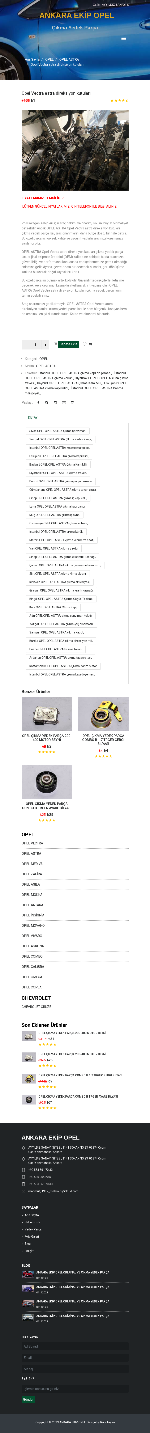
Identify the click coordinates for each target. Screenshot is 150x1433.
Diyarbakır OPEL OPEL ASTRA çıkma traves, (58, 472)
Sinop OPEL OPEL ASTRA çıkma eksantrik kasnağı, (62, 556)
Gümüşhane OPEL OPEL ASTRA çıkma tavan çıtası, (63, 489)
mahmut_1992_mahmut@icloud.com (53, 1191)
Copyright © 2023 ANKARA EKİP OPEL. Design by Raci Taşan (75, 1422)
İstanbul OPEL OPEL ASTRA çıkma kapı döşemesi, (62, 674)
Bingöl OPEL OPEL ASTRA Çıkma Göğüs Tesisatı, (61, 598)
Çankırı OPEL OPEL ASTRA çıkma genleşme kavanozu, (65, 565)
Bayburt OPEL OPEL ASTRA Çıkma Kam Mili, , (70, 383)
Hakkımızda (32, 1222)
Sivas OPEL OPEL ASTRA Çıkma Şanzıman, (57, 430)
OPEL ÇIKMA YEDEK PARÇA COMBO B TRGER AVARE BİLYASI (46, 806)
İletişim (29, 1250)
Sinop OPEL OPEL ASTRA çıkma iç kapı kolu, (58, 498)
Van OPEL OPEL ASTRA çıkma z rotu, (53, 548)
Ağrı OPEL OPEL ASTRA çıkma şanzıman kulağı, (60, 615)
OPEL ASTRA (69, 60)
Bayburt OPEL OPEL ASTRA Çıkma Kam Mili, (58, 464)
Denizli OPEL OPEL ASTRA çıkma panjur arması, (60, 481)
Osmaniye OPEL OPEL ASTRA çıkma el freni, (58, 523)
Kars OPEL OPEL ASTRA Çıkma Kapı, (53, 607)
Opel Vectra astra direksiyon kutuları (56, 93)
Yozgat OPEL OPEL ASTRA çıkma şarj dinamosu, (61, 624)
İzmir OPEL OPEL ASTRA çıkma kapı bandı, (57, 506)
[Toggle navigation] (124, 39)
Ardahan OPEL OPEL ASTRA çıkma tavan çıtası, (60, 657)
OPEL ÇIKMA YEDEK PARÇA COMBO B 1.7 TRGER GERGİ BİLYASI (103, 740)
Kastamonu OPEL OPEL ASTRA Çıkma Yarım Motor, (63, 665)
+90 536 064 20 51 (40, 1176)
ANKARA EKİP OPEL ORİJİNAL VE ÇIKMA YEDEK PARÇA (72, 1272)
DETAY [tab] (33, 417)
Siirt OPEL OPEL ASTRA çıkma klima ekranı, (57, 573)
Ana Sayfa (32, 60)
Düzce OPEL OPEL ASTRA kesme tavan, (55, 649)
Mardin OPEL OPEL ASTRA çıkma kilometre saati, (61, 540)
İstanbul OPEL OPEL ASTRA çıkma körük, (56, 531)
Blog (28, 1243)
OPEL (49, 60)
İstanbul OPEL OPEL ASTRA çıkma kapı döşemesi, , (76, 373)
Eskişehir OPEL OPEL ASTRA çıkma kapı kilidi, (59, 456)
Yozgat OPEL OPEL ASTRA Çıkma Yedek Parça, (60, 439)
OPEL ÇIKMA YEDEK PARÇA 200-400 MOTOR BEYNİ (47, 738)
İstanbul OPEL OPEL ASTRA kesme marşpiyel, (59, 447)
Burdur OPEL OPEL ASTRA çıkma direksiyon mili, (61, 640)
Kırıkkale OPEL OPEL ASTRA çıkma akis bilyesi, (59, 582)
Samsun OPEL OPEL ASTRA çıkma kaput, (56, 632)
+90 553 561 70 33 (40, 1169)
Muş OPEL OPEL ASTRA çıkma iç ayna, (54, 514)
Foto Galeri (32, 1236)
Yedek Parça (33, 1229)
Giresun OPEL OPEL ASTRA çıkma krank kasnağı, (61, 590)
